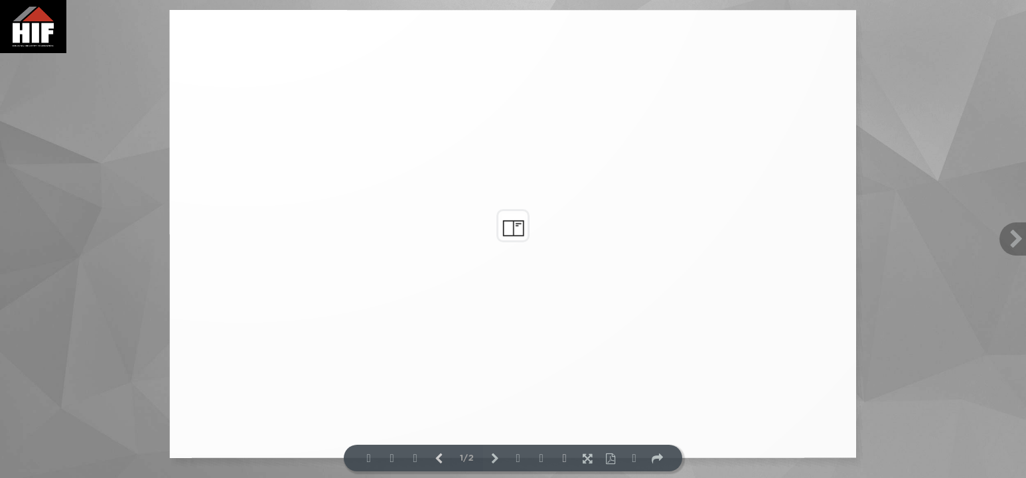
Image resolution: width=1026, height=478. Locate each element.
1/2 (467, 458)
